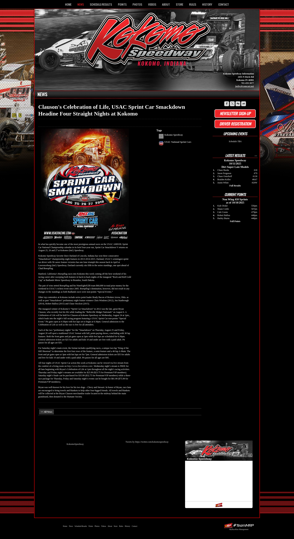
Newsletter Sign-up (235, 113)
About (166, 4)
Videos (152, 4)
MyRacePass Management (238, 529)
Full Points (235, 221)
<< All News (46, 412)
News (80, 4)
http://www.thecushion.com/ (80, 366)
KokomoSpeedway (75, 444)
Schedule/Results (101, 4)
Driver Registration (235, 124)
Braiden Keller (224, 179)
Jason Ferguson (224, 173)
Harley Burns (223, 218)
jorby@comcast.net (244, 86)
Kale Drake (222, 205)
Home (68, 4)
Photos (137, 4)
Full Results (235, 185)
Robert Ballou (223, 215)
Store (179, 4)
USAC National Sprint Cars (177, 142)
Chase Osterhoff (224, 176)
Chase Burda (223, 170)
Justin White (223, 182)
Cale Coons (222, 212)
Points (122, 4)
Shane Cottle (223, 209)
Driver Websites (239, 525)
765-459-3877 (247, 83)
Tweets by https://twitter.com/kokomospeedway (146, 442)
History (207, 4)
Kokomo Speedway (148, 41)
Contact (223, 4)
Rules (192, 4)
